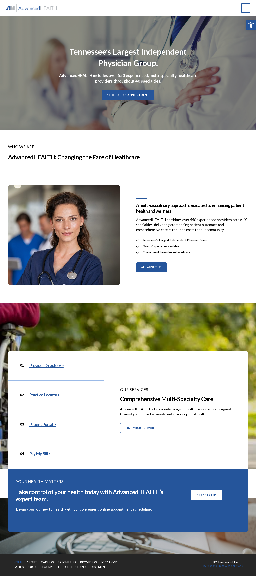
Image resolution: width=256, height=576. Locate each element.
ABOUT (29, 562)
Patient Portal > (43, 424)
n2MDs (212, 565)
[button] (251, 25)
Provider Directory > (48, 365)
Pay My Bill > (40, 453)
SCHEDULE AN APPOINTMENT (73, 565)
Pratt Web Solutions (232, 565)
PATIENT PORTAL (23, 565)
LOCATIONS (97, 562)
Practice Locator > (45, 394)
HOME (17, 562)
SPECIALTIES (60, 562)
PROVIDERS (79, 562)
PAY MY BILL (45, 565)
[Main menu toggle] (245, 8)
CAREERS (43, 562)
